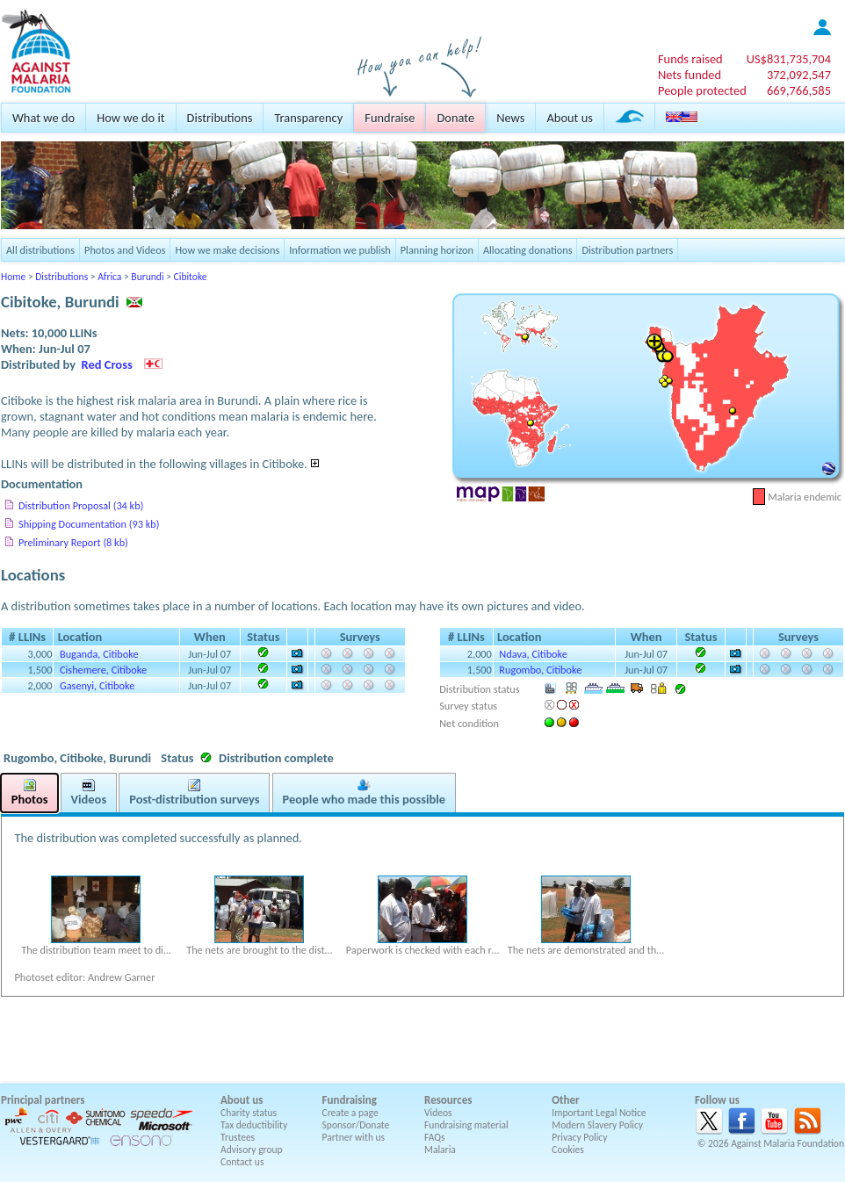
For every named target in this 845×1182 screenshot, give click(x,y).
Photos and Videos (124, 249)
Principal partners (42, 1099)
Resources (448, 1099)
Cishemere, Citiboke (103, 669)
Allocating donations (528, 249)
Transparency (308, 118)
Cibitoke (190, 276)
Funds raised (690, 59)
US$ (789, 59)
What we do (43, 118)
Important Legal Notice (599, 1112)
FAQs (434, 1137)
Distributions (220, 118)
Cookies (568, 1149)
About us (569, 118)
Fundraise (390, 118)
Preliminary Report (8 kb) (73, 542)
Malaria (440, 1149)
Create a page (350, 1112)
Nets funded (689, 75)
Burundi (147, 276)
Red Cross (107, 364)
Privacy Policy (579, 1137)
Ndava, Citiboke (533, 653)
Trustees (237, 1137)
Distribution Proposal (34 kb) (80, 505)
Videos (438, 1112)
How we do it (130, 118)
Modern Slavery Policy (597, 1125)
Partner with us (354, 1137)
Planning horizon (437, 249)
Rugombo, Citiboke (540, 669)
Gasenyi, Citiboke (97, 685)
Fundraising (349, 1099)
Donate (455, 118)
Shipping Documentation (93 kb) (88, 523)
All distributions (40, 249)
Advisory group (251, 1149)
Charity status (248, 1112)
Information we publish (340, 249)
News (510, 118)
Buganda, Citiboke (99, 653)
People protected (702, 90)
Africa (109, 276)
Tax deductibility (253, 1125)
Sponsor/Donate (356, 1125)
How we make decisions (227, 249)
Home (13, 276)
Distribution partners (627, 249)
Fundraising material (466, 1125)
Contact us (242, 1162)
